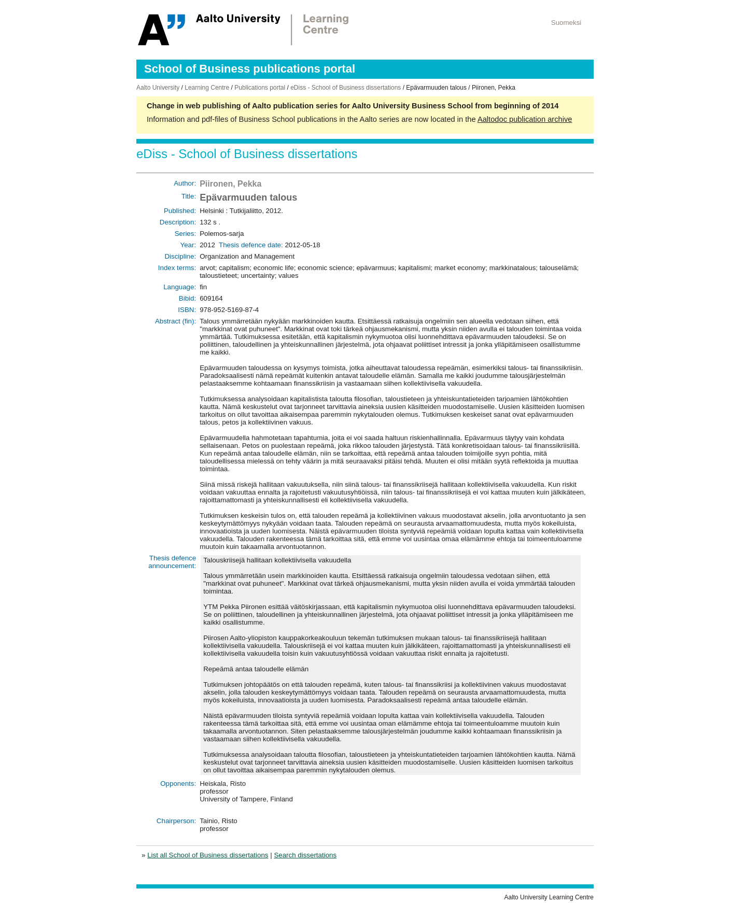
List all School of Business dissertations (207, 855)
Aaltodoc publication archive (525, 119)
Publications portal (259, 87)
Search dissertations (305, 855)
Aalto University (157, 87)
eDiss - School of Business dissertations (345, 87)
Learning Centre (207, 87)
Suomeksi (566, 22)
